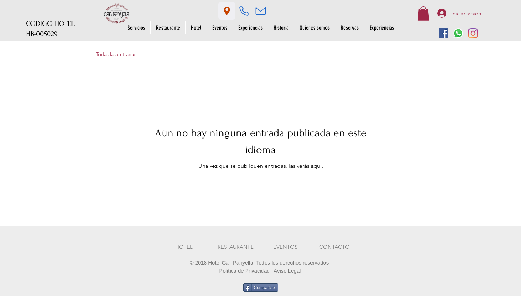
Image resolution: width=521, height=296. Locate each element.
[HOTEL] (184, 247)
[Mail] (260, 11)
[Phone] (244, 11)
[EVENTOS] (285, 247)
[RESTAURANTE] (236, 247)
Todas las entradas (116, 54)
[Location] (226, 11)
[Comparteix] (260, 287)
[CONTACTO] (334, 247)
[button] (423, 13)
